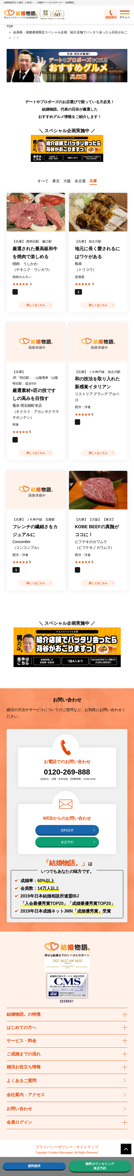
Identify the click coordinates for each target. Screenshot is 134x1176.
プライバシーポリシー (54, 1147)
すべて (43, 181)
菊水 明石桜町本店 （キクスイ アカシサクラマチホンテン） (35, 411)
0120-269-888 (67, 772)
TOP (10, 26)
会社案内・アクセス (26, 1094)
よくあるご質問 (21, 1080)
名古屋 (80, 181)
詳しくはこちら (36, 305)
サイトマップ (87, 1147)
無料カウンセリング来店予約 (99, 1166)
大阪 (67, 181)
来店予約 (67, 842)
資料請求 (67, 830)
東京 (56, 181)
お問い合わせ (19, 1108)
